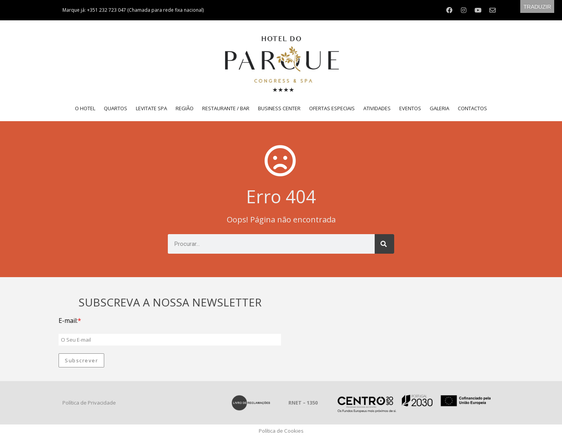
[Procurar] (384, 244)
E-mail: (68, 320)
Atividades (377, 108)
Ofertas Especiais (332, 108)
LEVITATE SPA (151, 108)
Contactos (472, 108)
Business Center (279, 108)
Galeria (439, 108)
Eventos (410, 108)
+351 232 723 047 (107, 10)
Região (185, 108)
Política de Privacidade (89, 402)
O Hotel (85, 108)
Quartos (115, 108)
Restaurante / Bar (225, 108)
